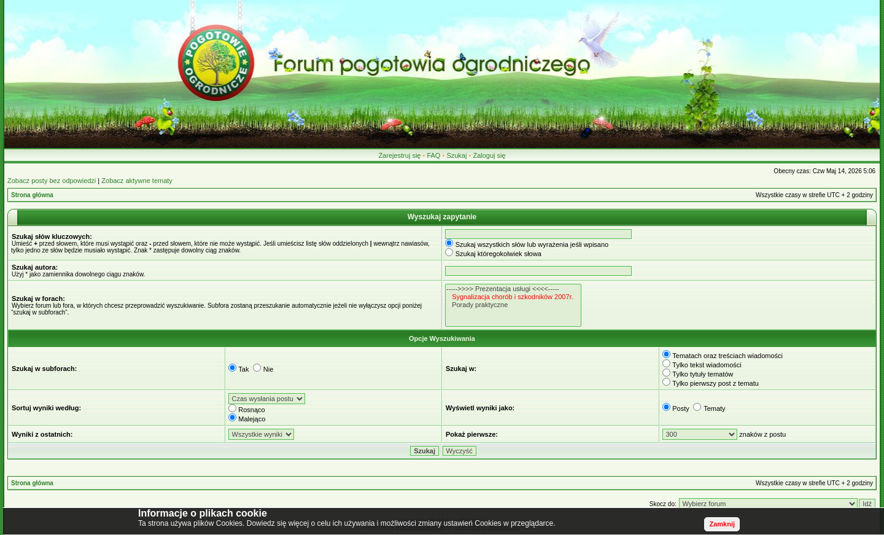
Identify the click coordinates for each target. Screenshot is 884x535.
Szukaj (456, 155)
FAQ (433, 155)
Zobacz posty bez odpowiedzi (51, 180)
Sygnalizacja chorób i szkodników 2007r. (513, 297)
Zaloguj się (489, 155)
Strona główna (32, 195)
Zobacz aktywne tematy (137, 180)
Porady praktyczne (513, 305)
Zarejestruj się (399, 155)
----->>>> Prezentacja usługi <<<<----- (513, 289)
